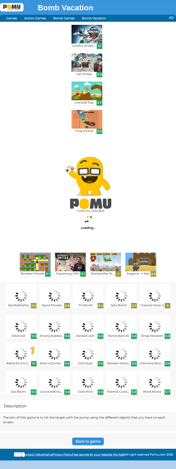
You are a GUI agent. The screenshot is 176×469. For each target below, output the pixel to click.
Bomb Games (64, 18)
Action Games (35, 18)
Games (11, 18)
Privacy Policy (62, 454)
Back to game (88, 441)
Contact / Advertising (37, 454)
